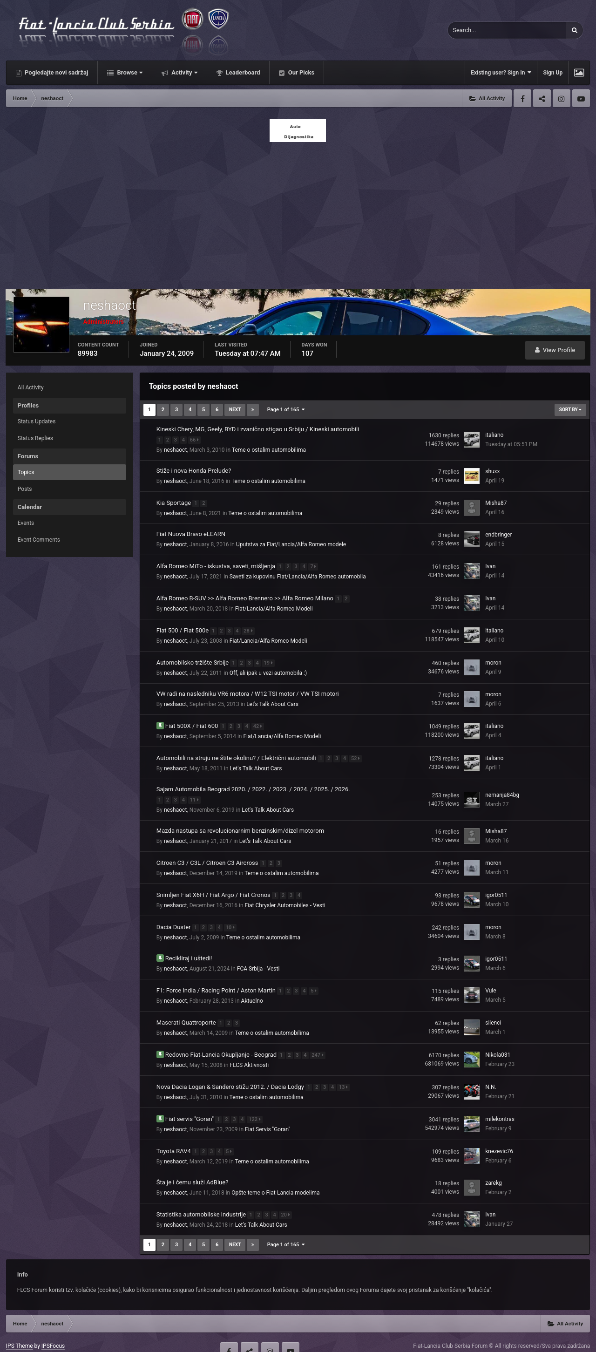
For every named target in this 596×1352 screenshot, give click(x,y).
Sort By (570, 409)
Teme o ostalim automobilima (269, 449)
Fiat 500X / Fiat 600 (192, 719)
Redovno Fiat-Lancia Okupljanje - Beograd (221, 1040)
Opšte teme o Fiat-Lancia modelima (275, 1176)
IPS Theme (19, 1328)
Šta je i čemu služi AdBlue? (192, 1165)
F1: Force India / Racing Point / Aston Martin (216, 978)
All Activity (31, 387)
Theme (17, 1338)
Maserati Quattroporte (186, 1009)
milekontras (500, 1104)
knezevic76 (499, 1135)
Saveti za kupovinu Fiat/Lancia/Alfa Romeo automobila (298, 574)
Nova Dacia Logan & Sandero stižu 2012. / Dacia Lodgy (230, 1071)
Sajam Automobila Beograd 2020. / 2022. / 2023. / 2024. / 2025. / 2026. (253, 781)
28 (250, 626)
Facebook (522, 98)
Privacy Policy (53, 1338)
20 (287, 1197)
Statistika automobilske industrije (202, 1196)
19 (270, 657)
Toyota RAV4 (174, 1134)
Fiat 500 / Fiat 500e (183, 625)
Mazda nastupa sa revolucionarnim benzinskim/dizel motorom (240, 822)
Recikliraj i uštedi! (188, 947)
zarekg (493, 1166)
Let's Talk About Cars (272, 698)
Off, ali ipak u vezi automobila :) (268, 667)
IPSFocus (53, 1328)
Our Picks (300, 72)
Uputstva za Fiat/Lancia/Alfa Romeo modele (291, 542)
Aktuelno (252, 988)
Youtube (581, 98)
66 (196, 439)
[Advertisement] (298, 213)
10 (232, 916)
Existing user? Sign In (501, 72)
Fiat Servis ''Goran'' (267, 1113)
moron (493, 657)
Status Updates (37, 421)
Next (235, 409)
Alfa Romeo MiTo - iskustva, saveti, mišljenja (216, 563)
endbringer (498, 533)
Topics (26, 472)
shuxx (492, 470)
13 (345, 1072)
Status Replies (35, 438)
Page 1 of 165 (286, 410)
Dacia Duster (174, 915)
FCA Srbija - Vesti (258, 957)
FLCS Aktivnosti (249, 1051)
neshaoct (175, 449)
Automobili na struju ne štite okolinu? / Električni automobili (237, 750)
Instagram (561, 98)
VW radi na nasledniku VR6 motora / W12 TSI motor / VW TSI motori (247, 688)
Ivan (490, 564)
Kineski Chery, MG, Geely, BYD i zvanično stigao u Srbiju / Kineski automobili (257, 429)
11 (196, 791)
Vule (490, 979)
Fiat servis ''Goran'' (190, 1103)
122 (257, 1104)
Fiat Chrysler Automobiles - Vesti (285, 895)
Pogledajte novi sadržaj (55, 72)
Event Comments (39, 540)
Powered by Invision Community (550, 1338)
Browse (128, 72)
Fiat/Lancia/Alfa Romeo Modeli (274, 605)
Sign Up (552, 72)
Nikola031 (497, 1041)
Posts (25, 489)
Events (26, 523)
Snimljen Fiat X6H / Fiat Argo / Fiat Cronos (214, 884)
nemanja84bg (502, 787)
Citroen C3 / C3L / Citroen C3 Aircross (208, 853)
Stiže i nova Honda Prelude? (193, 469)
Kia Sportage (174, 500)
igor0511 (496, 885)
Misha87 (496, 501)
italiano (494, 434)
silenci (493, 1010)
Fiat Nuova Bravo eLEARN (190, 532)
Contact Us (93, 1338)
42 (260, 720)
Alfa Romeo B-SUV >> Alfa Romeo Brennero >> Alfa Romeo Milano (245, 594)
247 (320, 1041)
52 (357, 751)
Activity (183, 72)
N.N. (490, 1072)
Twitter (542, 98)
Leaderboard (242, 72)
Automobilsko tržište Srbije (193, 656)
